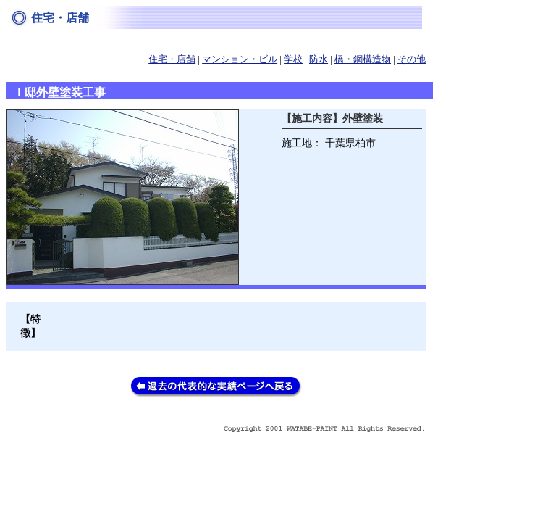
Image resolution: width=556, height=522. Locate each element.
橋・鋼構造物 (362, 59)
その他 (411, 59)
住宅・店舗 (171, 59)
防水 (318, 59)
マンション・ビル (239, 59)
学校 (293, 59)
